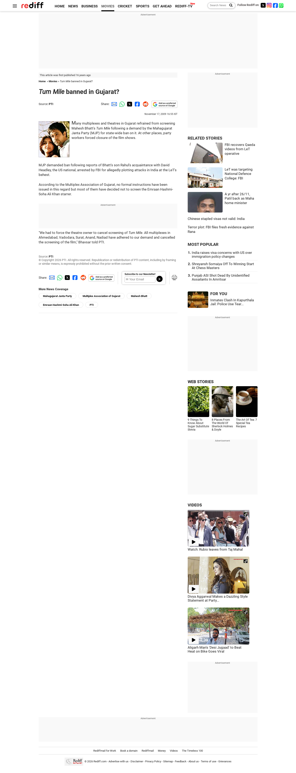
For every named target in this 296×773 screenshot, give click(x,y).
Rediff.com (100, 761)
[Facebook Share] (137, 104)
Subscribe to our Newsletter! (140, 274)
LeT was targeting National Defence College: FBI (239, 174)
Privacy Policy (153, 761)
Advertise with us (118, 761)
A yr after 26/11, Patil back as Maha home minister (239, 198)
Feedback (180, 761)
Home (42, 81)
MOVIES (107, 6)
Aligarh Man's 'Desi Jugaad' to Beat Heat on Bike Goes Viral (215, 649)
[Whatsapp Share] (121, 104)
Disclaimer (137, 761)
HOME (60, 6)
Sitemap (168, 761)
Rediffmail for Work (104, 750)
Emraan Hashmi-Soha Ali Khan (61, 304)
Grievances (224, 761)
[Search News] (229, 5)
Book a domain (129, 750)
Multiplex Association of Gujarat (101, 296)
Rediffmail (148, 750)
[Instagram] (269, 5)
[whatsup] (282, 5)
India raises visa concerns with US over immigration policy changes (222, 255)
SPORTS (142, 6)
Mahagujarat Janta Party (57, 296)
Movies (53, 81)
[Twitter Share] (129, 104)
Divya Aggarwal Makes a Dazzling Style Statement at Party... (218, 598)
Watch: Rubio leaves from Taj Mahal (215, 549)
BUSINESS (89, 6)
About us (193, 761)
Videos (174, 750)
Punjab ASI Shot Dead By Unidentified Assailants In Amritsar (221, 277)
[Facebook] (275, 5)
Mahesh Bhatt (139, 296)
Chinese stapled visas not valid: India (216, 219)
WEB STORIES (201, 381)
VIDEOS (195, 505)
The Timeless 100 (192, 750)
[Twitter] (263, 5)
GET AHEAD (162, 6)
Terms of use (208, 761)
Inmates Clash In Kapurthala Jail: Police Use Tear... (232, 302)
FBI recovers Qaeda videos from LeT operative (240, 149)
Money (162, 750)
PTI (51, 104)
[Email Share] (113, 104)
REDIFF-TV (183, 6)
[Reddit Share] (145, 104)
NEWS (73, 6)
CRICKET (125, 6)
